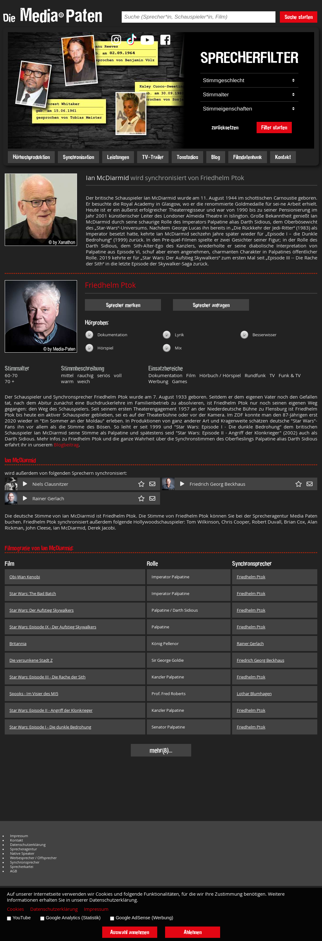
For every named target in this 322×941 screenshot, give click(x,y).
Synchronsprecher (24, 862)
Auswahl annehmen (129, 932)
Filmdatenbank (247, 157)
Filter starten (274, 127)
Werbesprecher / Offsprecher (33, 858)
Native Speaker (22, 853)
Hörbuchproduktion (31, 157)
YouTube (22, 917)
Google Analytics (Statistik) (73, 917)
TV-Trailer (153, 157)
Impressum (19, 836)
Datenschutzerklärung (28, 844)
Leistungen (118, 157)
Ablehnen (193, 932)
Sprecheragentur (23, 849)
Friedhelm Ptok (110, 285)
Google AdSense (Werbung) (144, 917)
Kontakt (283, 157)
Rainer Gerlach (48, 499)
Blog (215, 157)
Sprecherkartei (21, 866)
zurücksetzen (225, 127)
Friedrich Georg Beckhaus (217, 484)
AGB (13, 871)
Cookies (15, 909)
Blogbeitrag (66, 445)
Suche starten (299, 17)
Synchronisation (78, 157)
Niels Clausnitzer (50, 484)
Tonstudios (187, 157)
